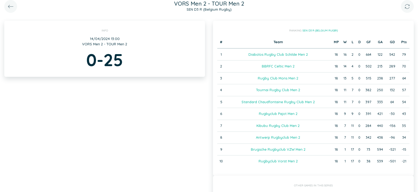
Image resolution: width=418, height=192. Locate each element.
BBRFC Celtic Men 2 (278, 66)
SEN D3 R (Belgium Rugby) (320, 30)
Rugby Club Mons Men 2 (278, 78)
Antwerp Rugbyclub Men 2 (278, 137)
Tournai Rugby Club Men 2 (278, 90)
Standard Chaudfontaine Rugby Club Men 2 (278, 102)
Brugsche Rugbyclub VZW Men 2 (278, 149)
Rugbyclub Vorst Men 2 (278, 161)
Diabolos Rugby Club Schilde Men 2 (278, 54)
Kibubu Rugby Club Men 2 (278, 125)
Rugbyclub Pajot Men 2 (278, 113)
